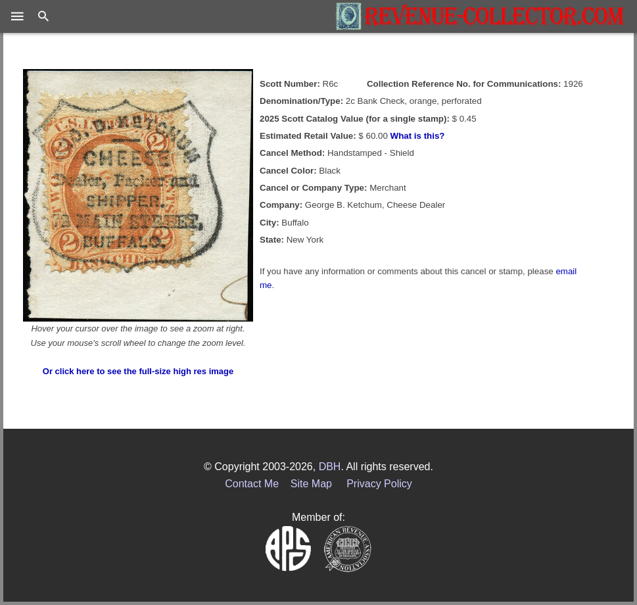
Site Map (311, 483)
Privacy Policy (379, 483)
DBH (330, 466)
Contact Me (252, 483)
